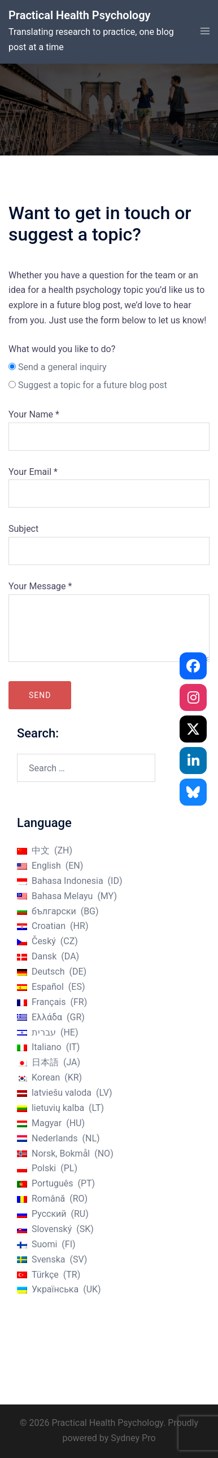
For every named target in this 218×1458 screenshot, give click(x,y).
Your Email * (109, 482)
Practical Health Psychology (79, 15)
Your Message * (109, 622)
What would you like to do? (61, 349)
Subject (109, 539)
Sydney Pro (133, 1438)
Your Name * (109, 425)
